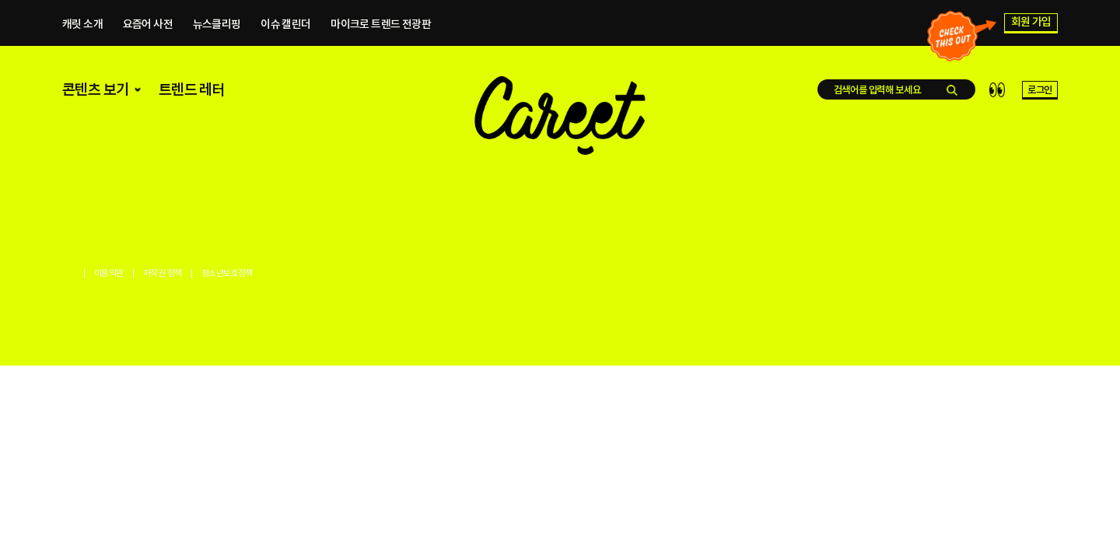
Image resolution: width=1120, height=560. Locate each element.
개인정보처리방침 (45, 273)
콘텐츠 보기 (103, 97)
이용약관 (109, 273)
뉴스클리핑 (217, 26)
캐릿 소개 (82, 26)
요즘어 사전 (148, 26)
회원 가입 (1031, 24)
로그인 (1039, 98)
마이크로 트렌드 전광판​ (381, 26)
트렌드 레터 (192, 97)
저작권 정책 (162, 273)
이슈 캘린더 (285, 26)
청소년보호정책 (227, 273)
